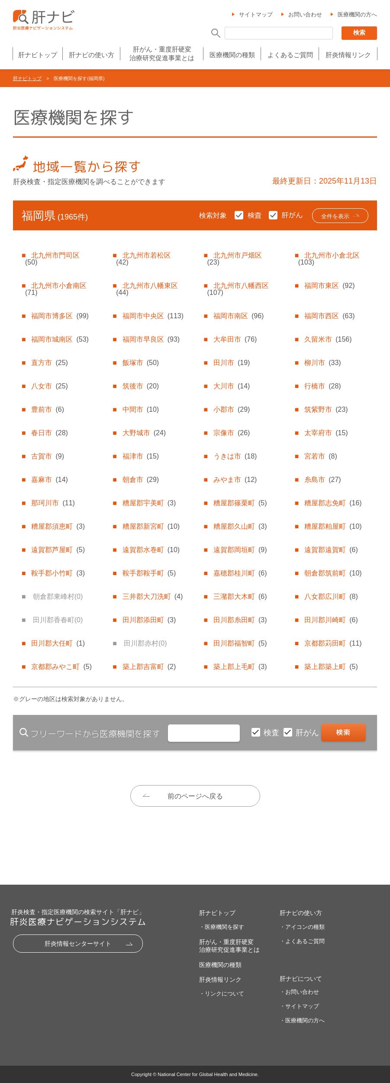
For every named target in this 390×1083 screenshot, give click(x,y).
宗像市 (231, 432)
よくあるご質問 (290, 54)
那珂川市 (52, 503)
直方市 (49, 362)
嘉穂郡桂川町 (240, 573)
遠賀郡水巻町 (151, 549)
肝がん (308, 732)
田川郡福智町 (240, 643)
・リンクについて (221, 993)
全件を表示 (335, 216)
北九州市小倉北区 (329, 259)
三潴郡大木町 (240, 596)
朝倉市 (140, 479)
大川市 (231, 386)
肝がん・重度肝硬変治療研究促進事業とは (161, 53)
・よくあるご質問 (302, 941)
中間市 (140, 409)
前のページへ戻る (195, 796)
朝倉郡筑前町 (332, 573)
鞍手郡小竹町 (58, 573)
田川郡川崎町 (331, 620)
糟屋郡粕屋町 (332, 526)
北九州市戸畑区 (234, 259)
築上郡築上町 (331, 666)
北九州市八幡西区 (238, 289)
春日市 (49, 432)
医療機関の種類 (232, 54)
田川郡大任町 (58, 643)
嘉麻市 (49, 479)
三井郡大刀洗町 (152, 596)
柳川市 (322, 362)
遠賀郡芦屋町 (58, 549)
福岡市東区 (329, 285)
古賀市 (47, 456)
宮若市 (320, 456)
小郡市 (231, 409)
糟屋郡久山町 (240, 526)
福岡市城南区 (59, 339)
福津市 (140, 456)
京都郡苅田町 (332, 643)
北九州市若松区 (143, 259)
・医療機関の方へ (302, 1020)
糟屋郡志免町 (332, 503)
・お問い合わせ (299, 992)
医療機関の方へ (357, 14)
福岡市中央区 (153, 316)
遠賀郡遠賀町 (331, 549)
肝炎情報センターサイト (78, 943)
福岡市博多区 (59, 316)
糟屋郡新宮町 (151, 526)
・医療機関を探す (221, 927)
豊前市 (47, 409)
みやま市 (235, 479)
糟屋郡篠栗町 (240, 503)
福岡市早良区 (151, 339)
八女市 (49, 386)
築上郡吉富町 (149, 666)
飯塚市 (140, 362)
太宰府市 (326, 432)
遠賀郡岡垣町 (240, 549)
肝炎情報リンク (348, 54)
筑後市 (140, 386)
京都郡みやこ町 (61, 666)
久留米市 (327, 339)
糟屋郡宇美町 (149, 503)
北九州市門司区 (52, 259)
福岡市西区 (329, 316)
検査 (272, 732)
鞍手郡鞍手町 (149, 573)
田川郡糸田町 (240, 620)
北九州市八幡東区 (146, 289)
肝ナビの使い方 (91, 54)
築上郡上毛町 (240, 666)
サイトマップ (256, 14)
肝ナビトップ (37, 54)
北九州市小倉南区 (56, 289)
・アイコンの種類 (302, 927)
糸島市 (322, 479)
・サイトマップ (299, 1006)
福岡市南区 (238, 316)
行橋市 (322, 386)
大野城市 (144, 432)
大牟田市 (235, 339)
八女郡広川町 (331, 596)
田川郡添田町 (149, 620)
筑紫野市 (326, 409)
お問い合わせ (305, 14)
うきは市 (235, 456)
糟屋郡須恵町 (58, 526)
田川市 (231, 362)
